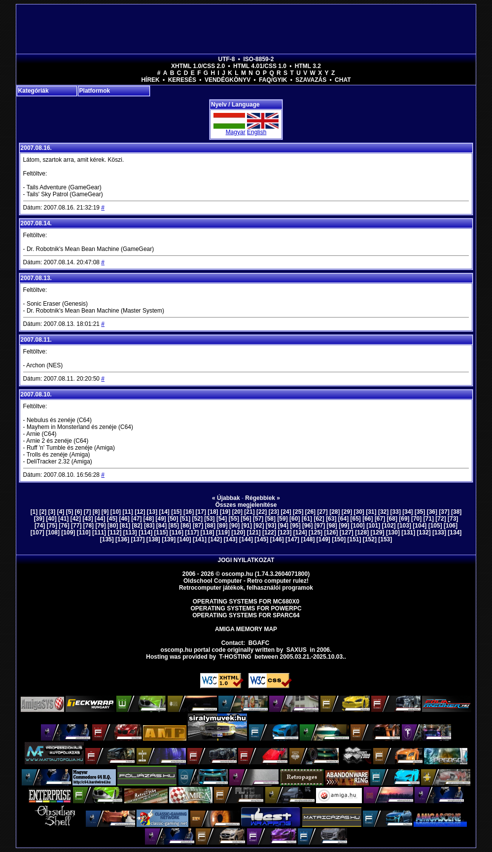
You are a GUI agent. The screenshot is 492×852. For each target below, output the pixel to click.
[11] (127, 511)
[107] (37, 532)
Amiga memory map (246, 629)
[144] (246, 539)
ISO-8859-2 (258, 59)
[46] (124, 518)
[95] (295, 525)
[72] (440, 518)
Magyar (236, 132)
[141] (200, 539)
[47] (136, 518)
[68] (392, 518)
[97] (320, 525)
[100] (358, 525)
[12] (140, 511)
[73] (453, 518)
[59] (282, 518)
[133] (439, 532)
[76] (64, 525)
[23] (274, 511)
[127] (346, 532)
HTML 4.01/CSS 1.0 (259, 66)
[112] (114, 532)
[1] (34, 511)
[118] (207, 532)
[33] (395, 511)
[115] (161, 532)
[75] (52, 525)
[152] (370, 539)
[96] (307, 525)
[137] (137, 539)
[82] (137, 525)
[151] (354, 539)
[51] (185, 518)
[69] (404, 518)
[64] (343, 518)
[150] (339, 539)
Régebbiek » (262, 498)
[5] (69, 511)
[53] (209, 518)
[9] (105, 511)
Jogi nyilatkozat (246, 560)
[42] (75, 518)
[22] (261, 511)
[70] (416, 518)
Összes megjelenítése (246, 504)
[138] (153, 539)
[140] (184, 539)
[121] (254, 532)
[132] (424, 532)
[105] (435, 525)
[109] (68, 532)
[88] (210, 525)
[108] (53, 532)
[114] (145, 532)
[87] (198, 525)
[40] (51, 518)
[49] (161, 518)
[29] (347, 511)
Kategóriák (33, 90)
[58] (270, 518)
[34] (407, 511)
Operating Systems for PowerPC (245, 608)
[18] (213, 511)
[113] (130, 532)
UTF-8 (226, 59)
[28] (334, 511)
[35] (420, 511)
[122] (269, 532)
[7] (87, 511)
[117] (192, 532)
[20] (237, 511)
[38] (456, 511)
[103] (404, 525)
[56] (246, 518)
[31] (371, 511)
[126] (331, 532)
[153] (385, 539)
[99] (344, 525)
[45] (112, 518)
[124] (300, 532)
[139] (169, 539)
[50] (173, 518)
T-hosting (235, 656)
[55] (234, 518)
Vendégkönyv (227, 79)
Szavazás (310, 79)
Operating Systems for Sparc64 (246, 615)
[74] (40, 525)
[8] (96, 511)
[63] (331, 518)
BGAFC (259, 642)
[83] (149, 525)
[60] (294, 518)
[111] (99, 532)
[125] (315, 532)
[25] (298, 511)
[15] (176, 511)
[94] (283, 525)
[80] (112, 525)
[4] (61, 511)
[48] (148, 518)
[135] (107, 539)
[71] (428, 518)
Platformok (94, 90)
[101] (373, 525)
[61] (307, 518)
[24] (286, 511)
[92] (258, 525)
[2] (43, 511)
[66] (367, 518)
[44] (100, 518)
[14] (164, 511)
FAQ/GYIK (273, 79)
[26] (310, 511)
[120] (238, 532)
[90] (234, 525)
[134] (454, 532)
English (256, 132)
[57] (258, 518)
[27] (322, 511)
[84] (161, 525)
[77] (76, 525)
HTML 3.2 (308, 66)
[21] (249, 511)
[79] (100, 525)
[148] (308, 539)
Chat (343, 79)
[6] (78, 511)
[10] (115, 511)
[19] (225, 511)
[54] (221, 518)
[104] (419, 525)
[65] (356, 518)
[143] (231, 539)
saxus (296, 649)
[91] (247, 525)
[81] (125, 525)
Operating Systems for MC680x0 (246, 601)
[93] (271, 525)
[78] (88, 525)
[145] (261, 539)
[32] (383, 511)
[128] (362, 532)
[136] (122, 539)
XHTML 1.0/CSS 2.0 (198, 66)
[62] (319, 518)
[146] (277, 539)
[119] (223, 532)
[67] (380, 518)
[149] (323, 539)
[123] (284, 532)
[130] (393, 532)
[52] (197, 518)
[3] (52, 511)
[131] (408, 532)
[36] (432, 511)
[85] (174, 525)
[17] (201, 511)
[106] (450, 525)
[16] (188, 511)
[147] (292, 539)
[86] (185, 525)
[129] (378, 532)
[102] (389, 525)
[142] (215, 539)
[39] (39, 518)
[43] (87, 518)
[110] (84, 532)
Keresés (182, 79)
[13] (152, 511)
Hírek (150, 79)
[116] (176, 532)
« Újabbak (226, 498)
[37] (444, 511)
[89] (222, 525)
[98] (331, 525)
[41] (63, 518)
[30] (359, 511)
